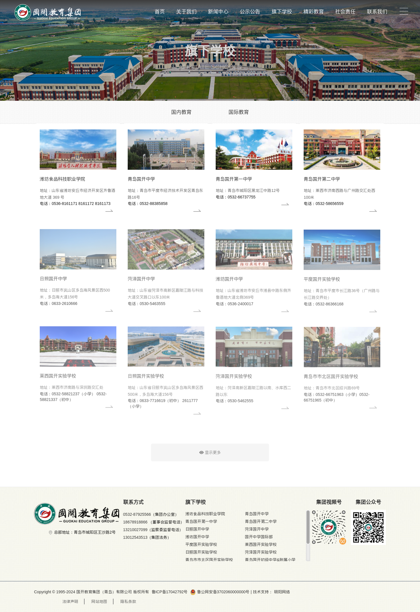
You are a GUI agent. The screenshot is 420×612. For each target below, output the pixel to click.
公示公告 (250, 11)
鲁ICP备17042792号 (170, 592)
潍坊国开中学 (197, 537)
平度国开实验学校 (201, 544)
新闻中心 (218, 11)
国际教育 (238, 112)
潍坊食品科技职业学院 (205, 514)
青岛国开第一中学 (201, 521)
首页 (160, 11)
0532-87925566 (137, 514)
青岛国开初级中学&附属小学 (270, 560)
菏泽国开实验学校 (261, 552)
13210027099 (135, 530)
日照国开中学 (197, 529)
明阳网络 (282, 592)
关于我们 (186, 11)
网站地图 (99, 601)
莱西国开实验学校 (261, 544)
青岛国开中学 (257, 514)
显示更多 (210, 456)
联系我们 (377, 11)
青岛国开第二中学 (261, 521)
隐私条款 (128, 601)
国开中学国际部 (259, 537)
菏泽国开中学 (257, 529)
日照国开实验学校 (201, 552)
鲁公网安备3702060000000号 (219, 592)
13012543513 (135, 537)
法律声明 (70, 601)
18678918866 (136, 522)
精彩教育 (313, 11)
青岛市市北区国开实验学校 (209, 560)
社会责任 (345, 11)
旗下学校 (282, 11)
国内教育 (181, 112)
